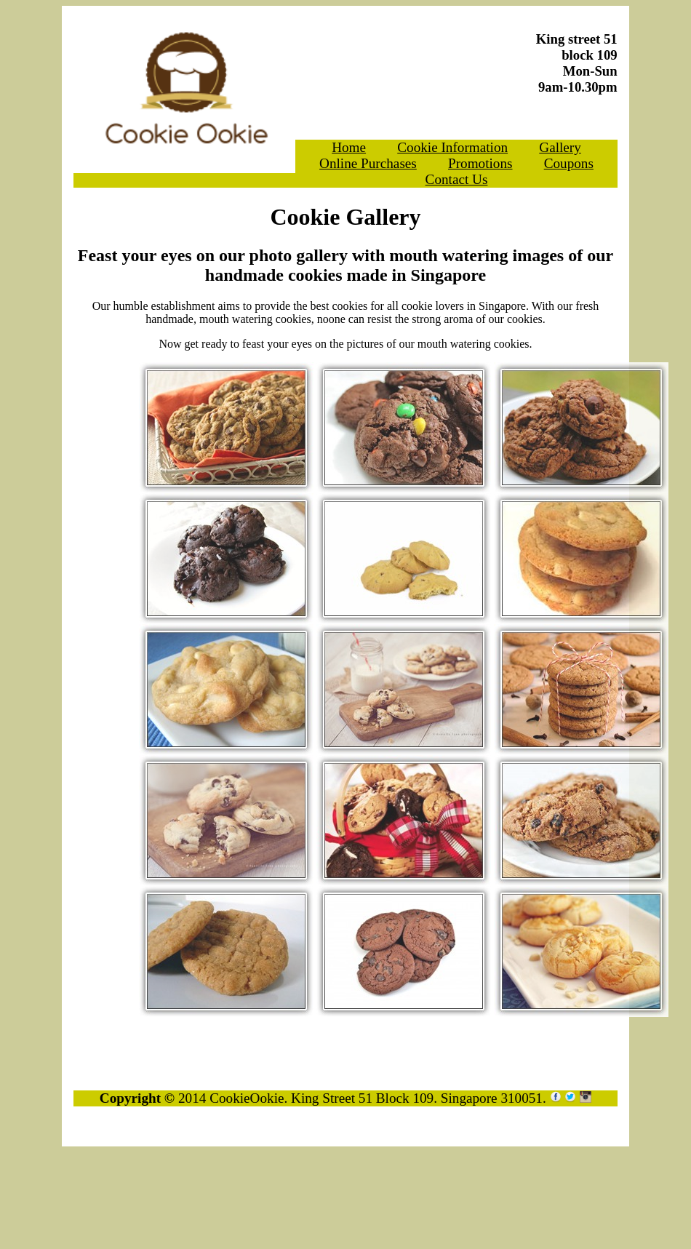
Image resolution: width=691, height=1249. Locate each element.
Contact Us (457, 179)
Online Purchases (368, 163)
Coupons (569, 163)
